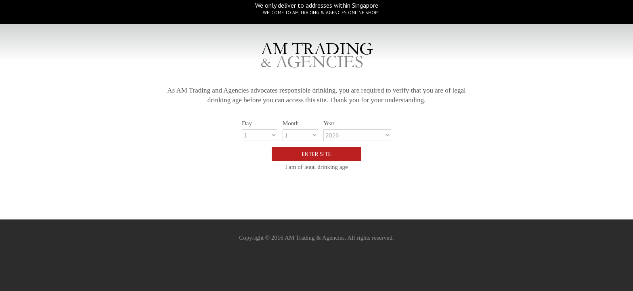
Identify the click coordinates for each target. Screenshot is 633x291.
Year (329, 123)
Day (247, 123)
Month (291, 123)
